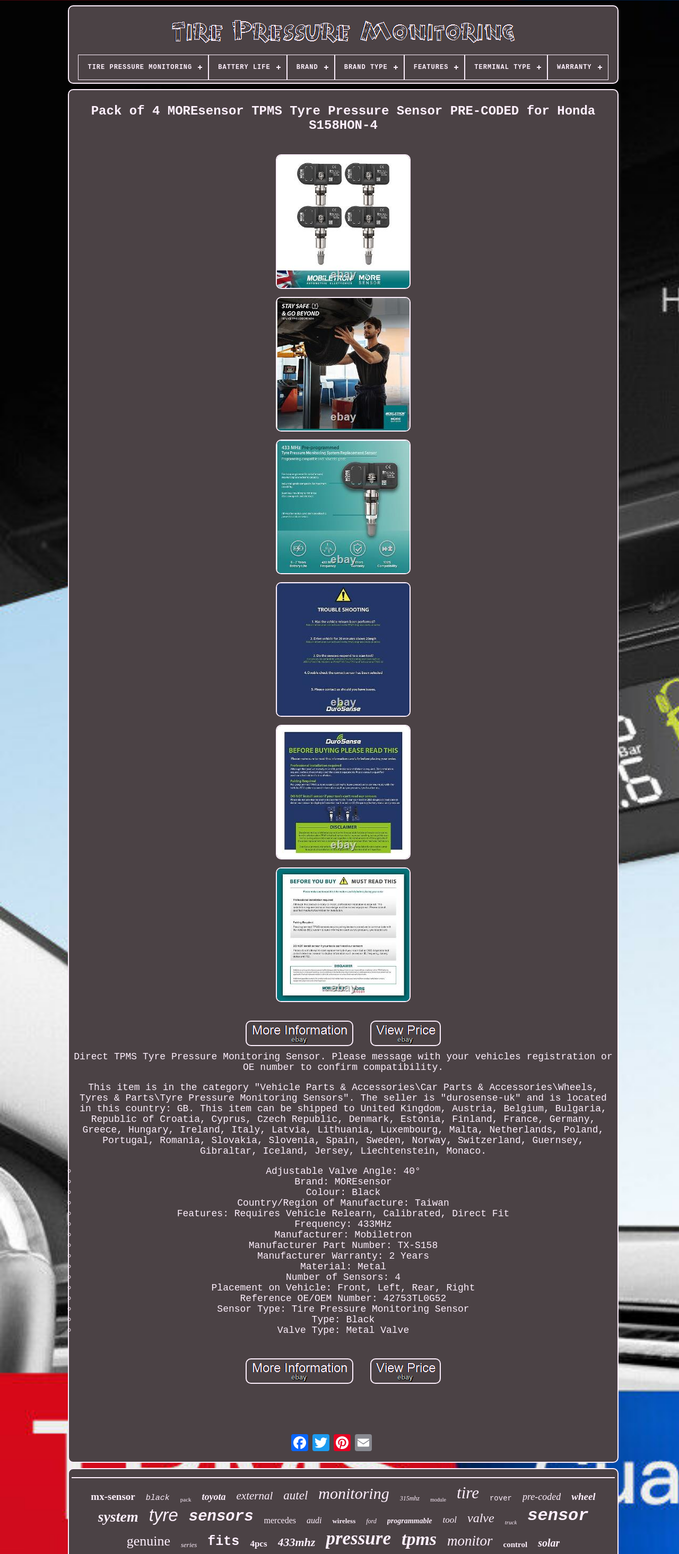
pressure (358, 1538)
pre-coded (542, 1496)
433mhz (297, 1542)
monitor (470, 1541)
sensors (221, 1516)
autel (295, 1495)
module (438, 1500)
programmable (409, 1521)
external (255, 1495)
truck (511, 1522)
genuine (148, 1541)
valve (480, 1518)
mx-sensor (113, 1496)
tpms (419, 1539)
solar (549, 1543)
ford (371, 1521)
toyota (214, 1496)
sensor (557, 1515)
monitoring (353, 1493)
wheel (583, 1496)
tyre (163, 1515)
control (515, 1544)
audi (314, 1520)
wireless (343, 1521)
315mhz (410, 1498)
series (189, 1545)
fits (223, 1541)
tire (468, 1492)
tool (450, 1520)
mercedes (280, 1520)
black (158, 1498)
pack (185, 1499)
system (118, 1516)
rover (501, 1498)
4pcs (258, 1544)
